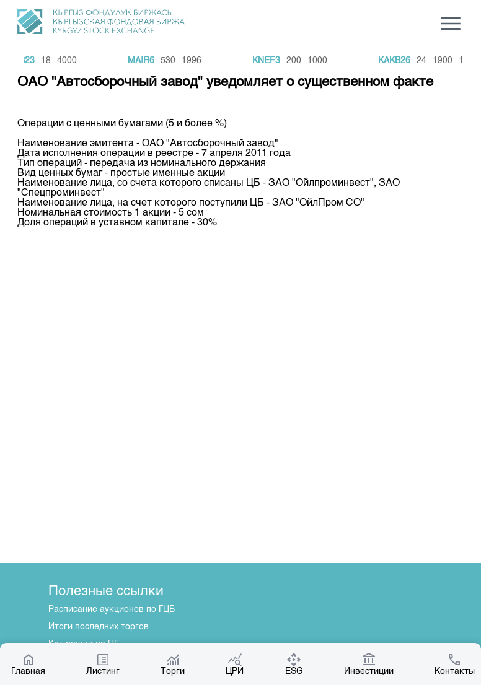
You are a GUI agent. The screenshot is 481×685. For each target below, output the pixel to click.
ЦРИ (235, 664)
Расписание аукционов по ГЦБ (111, 609)
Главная (28, 664)
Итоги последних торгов (98, 626)
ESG (294, 664)
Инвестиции (369, 664)
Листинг (103, 664)
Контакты (455, 664)
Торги (173, 664)
